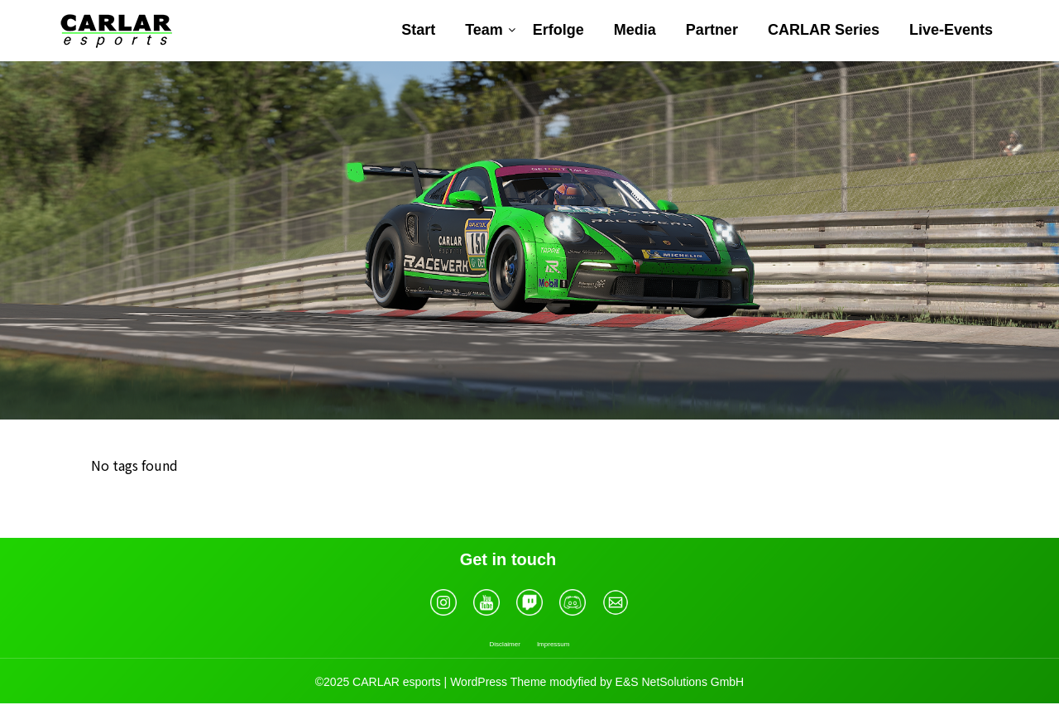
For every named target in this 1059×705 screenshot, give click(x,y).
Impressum (553, 644)
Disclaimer (505, 644)
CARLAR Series (823, 30)
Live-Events (951, 30)
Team (484, 30)
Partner (712, 30)
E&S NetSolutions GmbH (680, 681)
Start (418, 30)
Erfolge (558, 30)
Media (635, 30)
